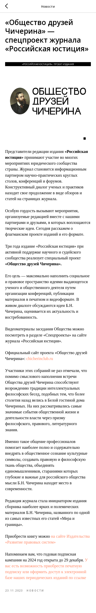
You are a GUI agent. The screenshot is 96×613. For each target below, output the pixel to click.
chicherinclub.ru (39, 358)
